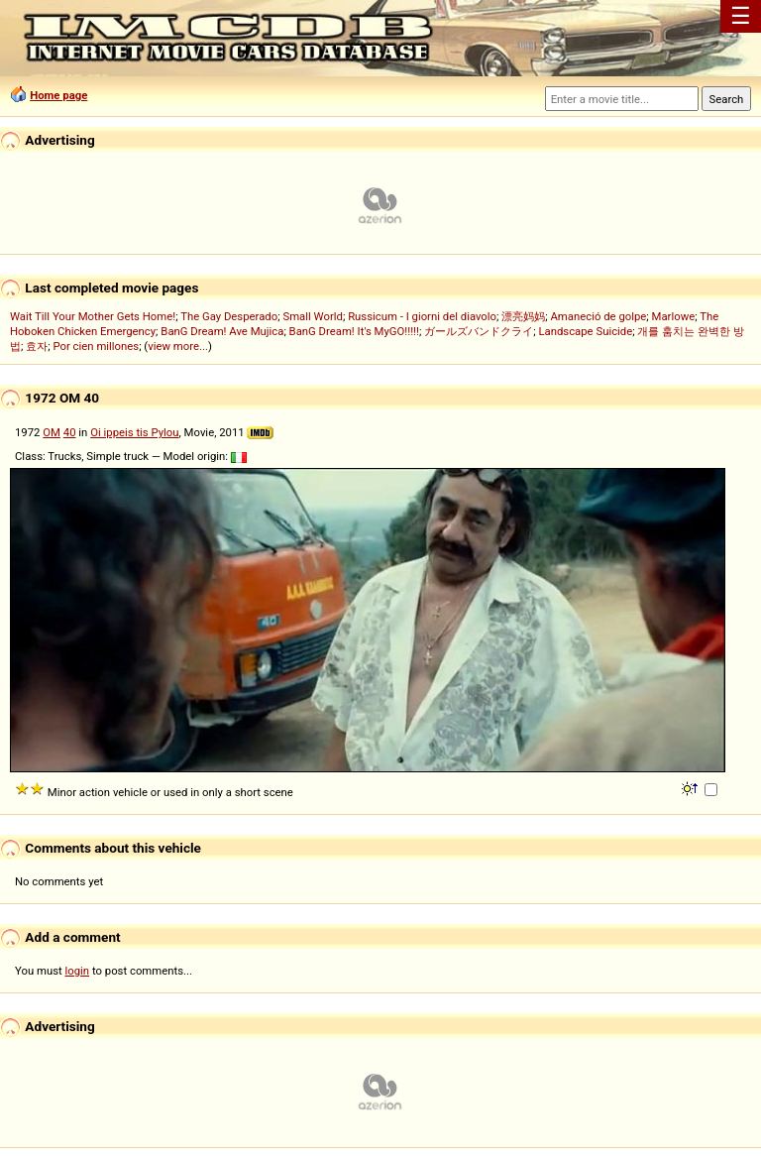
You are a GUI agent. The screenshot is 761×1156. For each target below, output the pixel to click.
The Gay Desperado (228, 316)
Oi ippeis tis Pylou (134, 432)
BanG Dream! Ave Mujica (222, 331)
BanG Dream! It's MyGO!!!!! (354, 331)
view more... (178, 346)
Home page (58, 95)
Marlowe (674, 316)
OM (51, 432)
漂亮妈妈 (523, 316)
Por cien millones (96, 346)
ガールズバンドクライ (478, 331)
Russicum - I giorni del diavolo (422, 316)
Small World (312, 316)
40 (69, 432)
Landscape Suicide (585, 331)
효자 (37, 346)
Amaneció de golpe (598, 316)
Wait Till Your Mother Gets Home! (92, 316)
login (77, 971)
